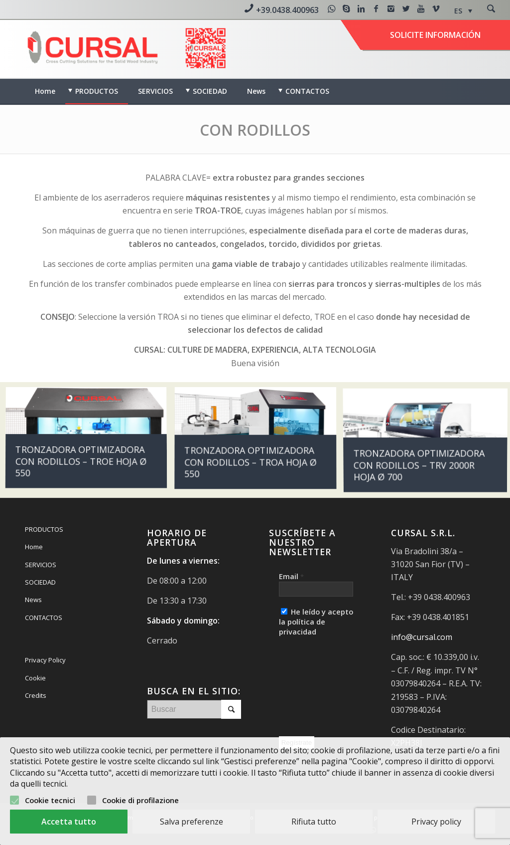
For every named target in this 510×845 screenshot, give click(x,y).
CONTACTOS (43, 617)
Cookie (35, 677)
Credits (35, 695)
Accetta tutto (68, 821)
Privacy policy (436, 821)
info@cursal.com (421, 637)
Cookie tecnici (50, 800)
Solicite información (435, 34)
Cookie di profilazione (140, 800)
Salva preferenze (191, 821)
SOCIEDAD (40, 582)
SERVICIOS (40, 564)
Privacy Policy (45, 659)
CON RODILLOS (255, 130)
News (33, 599)
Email (291, 576)
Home (34, 546)
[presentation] (320, 683)
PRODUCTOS (44, 529)
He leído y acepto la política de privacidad (316, 621)
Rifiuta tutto (313, 821)
